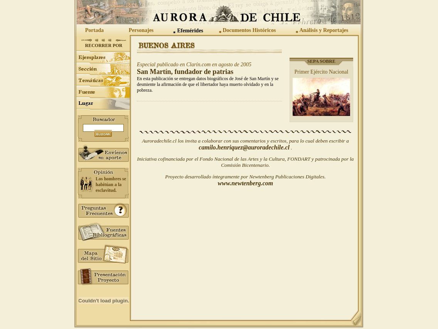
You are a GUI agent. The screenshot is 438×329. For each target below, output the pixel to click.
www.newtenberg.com (245, 183)
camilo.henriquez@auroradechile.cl (244, 147)
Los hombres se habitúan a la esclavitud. (111, 184)
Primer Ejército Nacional (322, 72)
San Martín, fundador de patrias (185, 72)
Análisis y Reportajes (323, 30)
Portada (94, 30)
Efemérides (190, 31)
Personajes (141, 30)
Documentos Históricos (249, 30)
